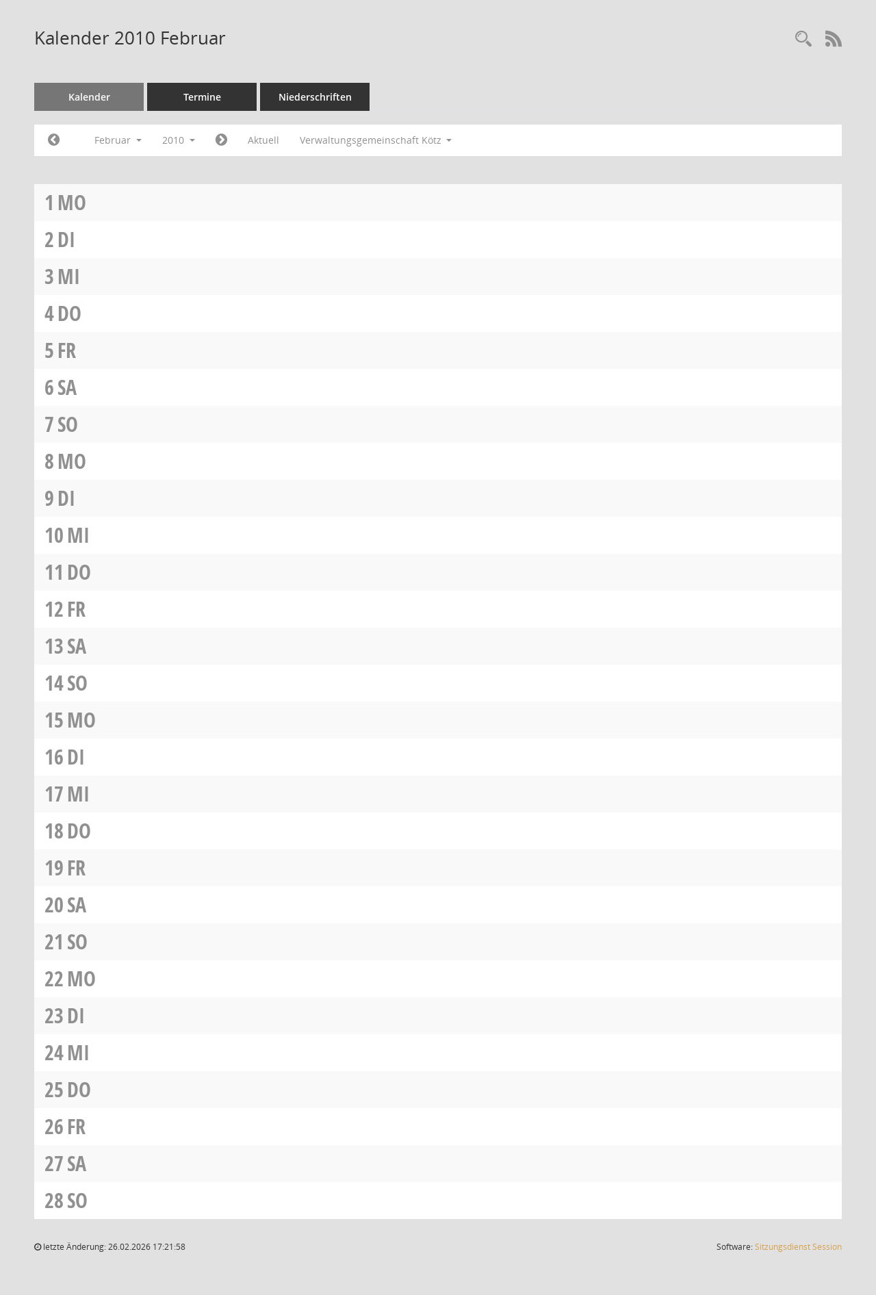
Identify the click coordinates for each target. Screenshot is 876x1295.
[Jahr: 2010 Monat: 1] (54, 140)
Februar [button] (118, 139)
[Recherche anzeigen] (803, 39)
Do (69, 313)
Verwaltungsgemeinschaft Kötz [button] (376, 139)
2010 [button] (178, 139)
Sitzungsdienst (798, 1247)
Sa (67, 387)
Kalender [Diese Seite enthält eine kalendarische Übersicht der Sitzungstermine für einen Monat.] (89, 96)
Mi (68, 276)
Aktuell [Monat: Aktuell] (263, 139)
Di (66, 239)
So (67, 424)
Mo (71, 202)
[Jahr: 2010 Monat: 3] (221, 140)
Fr (66, 350)
